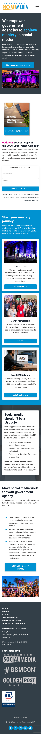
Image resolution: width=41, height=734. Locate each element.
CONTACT (6, 611)
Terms (16, 717)
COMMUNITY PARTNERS (12, 620)
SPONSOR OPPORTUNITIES (13, 623)
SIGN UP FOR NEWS (10, 617)
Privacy (24, 717)
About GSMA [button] (20, 341)
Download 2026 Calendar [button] (20, 189)
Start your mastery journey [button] (18, 65)
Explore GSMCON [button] (20, 287)
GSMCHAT (6, 614)
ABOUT (5, 609)
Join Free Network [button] (20, 395)
